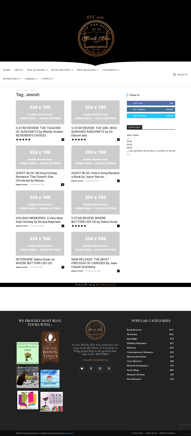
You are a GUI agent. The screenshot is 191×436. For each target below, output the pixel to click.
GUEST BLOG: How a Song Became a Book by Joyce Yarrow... (95, 175)
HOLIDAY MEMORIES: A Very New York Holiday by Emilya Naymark (39, 220)
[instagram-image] (11, 298)
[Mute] (128, 151)
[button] (180, 74)
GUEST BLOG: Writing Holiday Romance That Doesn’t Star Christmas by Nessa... (36, 176)
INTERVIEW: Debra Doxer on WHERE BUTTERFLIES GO (35, 261)
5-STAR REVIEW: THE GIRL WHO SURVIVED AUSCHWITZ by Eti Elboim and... (94, 131)
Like (171, 103)
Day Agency (69, 433)
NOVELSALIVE (105, 285)
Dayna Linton (22, 184)
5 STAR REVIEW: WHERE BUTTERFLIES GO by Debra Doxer (94, 220)
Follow (169, 109)
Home (18, 90)
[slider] (157, 150)
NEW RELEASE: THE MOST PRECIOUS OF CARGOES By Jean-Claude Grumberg (94, 263)
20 (63, 184)
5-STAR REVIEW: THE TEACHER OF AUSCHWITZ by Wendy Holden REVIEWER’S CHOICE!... (39, 131)
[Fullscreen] (128, 154)
